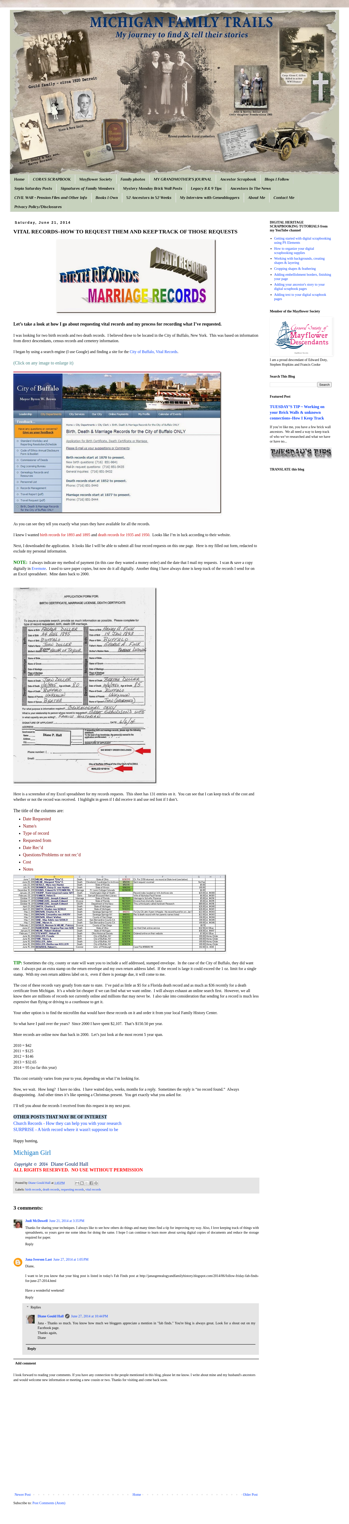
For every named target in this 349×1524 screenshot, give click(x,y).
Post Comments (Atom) (48, 1503)
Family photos (133, 179)
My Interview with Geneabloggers (210, 197)
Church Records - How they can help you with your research (67, 1123)
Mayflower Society (95, 179)
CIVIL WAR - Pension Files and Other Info (50, 197)
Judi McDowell (36, 1221)
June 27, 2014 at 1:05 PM (70, 1259)
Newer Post (23, 1494)
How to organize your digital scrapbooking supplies (294, 251)
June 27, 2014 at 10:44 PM (89, 1316)
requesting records (72, 1189)
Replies (35, 1307)
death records (51, 1189)
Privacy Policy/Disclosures (38, 207)
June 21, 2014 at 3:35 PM (66, 1221)
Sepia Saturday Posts (33, 188)
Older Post (250, 1494)
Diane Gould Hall (51, 1316)
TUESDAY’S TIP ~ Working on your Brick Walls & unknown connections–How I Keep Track (297, 412)
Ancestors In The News (250, 188)
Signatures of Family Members (88, 188)
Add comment (25, 1363)
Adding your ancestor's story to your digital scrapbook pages (299, 287)
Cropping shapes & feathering (295, 269)
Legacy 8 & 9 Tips (206, 188)
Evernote (39, 568)
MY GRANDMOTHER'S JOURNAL (183, 179)
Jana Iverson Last (38, 1259)
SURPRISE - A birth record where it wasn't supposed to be (65, 1129)
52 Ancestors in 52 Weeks (149, 197)
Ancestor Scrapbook (238, 179)
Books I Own (107, 197)
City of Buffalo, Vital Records (153, 352)
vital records (93, 1189)
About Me (256, 197)
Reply (29, 1244)
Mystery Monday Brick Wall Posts (152, 188)
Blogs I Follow (277, 179)
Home (19, 179)
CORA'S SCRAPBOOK (52, 179)
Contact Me (284, 197)
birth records (33, 1189)
